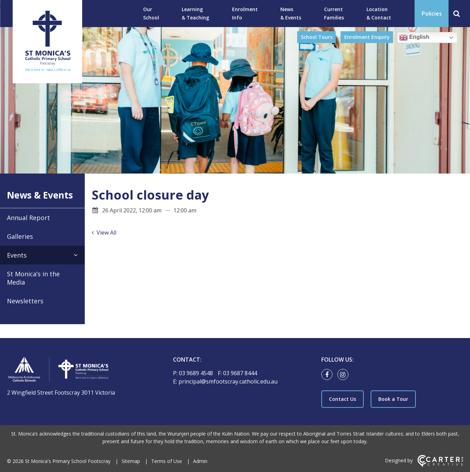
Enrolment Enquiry (367, 37)
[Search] (456, 13)
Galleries (20, 236)
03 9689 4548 (196, 373)
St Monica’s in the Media (33, 278)
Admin (200, 461)
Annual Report (28, 217)
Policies (432, 13)
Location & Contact (378, 13)
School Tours (316, 37)
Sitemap (131, 461)
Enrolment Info (245, 13)
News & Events (290, 13)
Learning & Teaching (195, 13)
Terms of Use (166, 461)
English (414, 37)
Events (17, 255)
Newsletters (25, 301)
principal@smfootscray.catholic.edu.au (228, 381)
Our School (151, 13)
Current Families (334, 13)
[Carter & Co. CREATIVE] (440, 465)
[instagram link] (344, 375)
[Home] (78, 370)
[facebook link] (328, 375)
